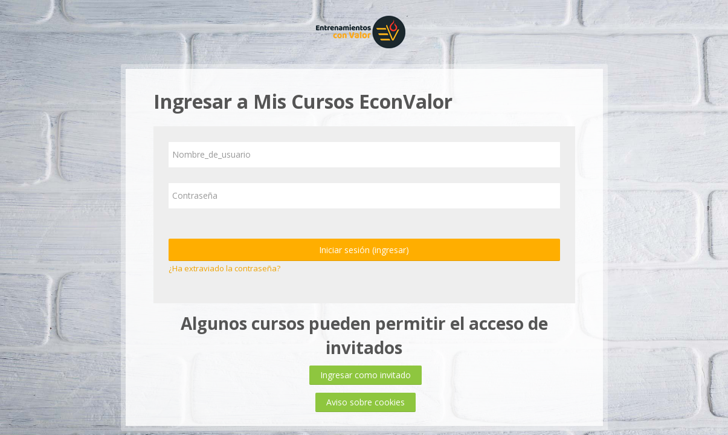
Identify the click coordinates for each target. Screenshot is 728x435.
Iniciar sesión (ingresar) (364, 250)
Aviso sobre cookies (365, 402)
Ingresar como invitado (365, 375)
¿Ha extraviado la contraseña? (224, 268)
